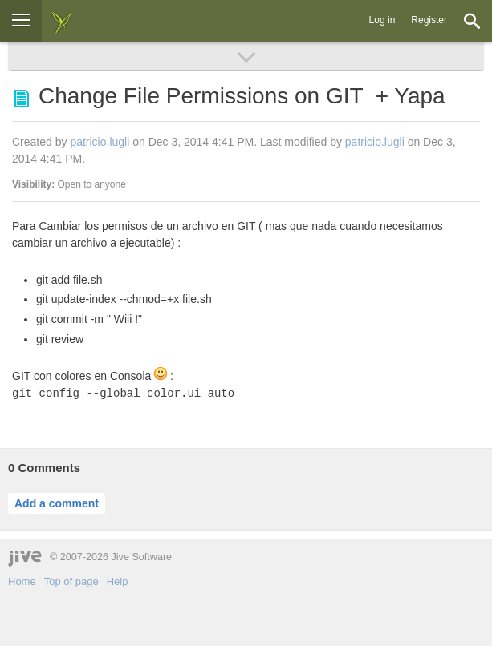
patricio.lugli (99, 141)
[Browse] (21, 21)
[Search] (472, 21)
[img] (62, 21)
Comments (44, 467)
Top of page (71, 581)
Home (22, 581)
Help (117, 581)
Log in (382, 20)
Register (429, 20)
